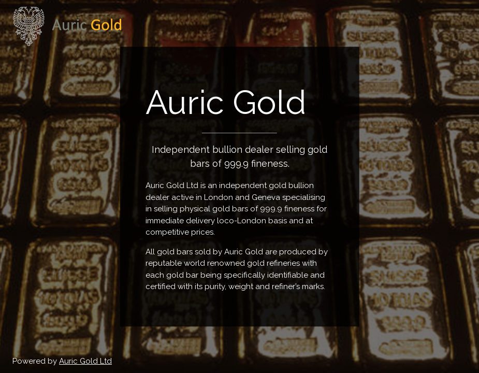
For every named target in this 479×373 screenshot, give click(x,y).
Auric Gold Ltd (85, 361)
